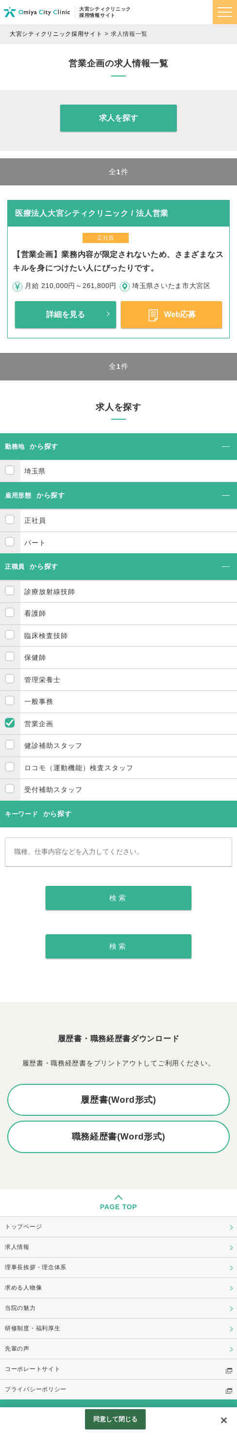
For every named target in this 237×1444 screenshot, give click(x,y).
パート (35, 543)
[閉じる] (224, 1420)
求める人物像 (23, 1287)
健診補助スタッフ (53, 745)
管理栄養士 (42, 680)
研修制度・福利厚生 (32, 1328)
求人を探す (118, 118)
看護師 (35, 613)
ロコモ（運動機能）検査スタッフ (79, 768)
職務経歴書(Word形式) (119, 1136)
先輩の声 (17, 1348)
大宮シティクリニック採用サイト (56, 33)
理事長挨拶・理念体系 (36, 1267)
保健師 (35, 657)
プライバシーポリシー (36, 1389)
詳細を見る (65, 314)
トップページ (23, 1226)
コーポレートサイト (32, 1369)
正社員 (35, 520)
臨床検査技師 (46, 635)
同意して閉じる (115, 1419)
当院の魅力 (20, 1308)
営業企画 (38, 724)
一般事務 (38, 701)
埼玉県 (35, 471)
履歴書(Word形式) (118, 1100)
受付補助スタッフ (53, 789)
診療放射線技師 (49, 591)
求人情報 (17, 1247)
